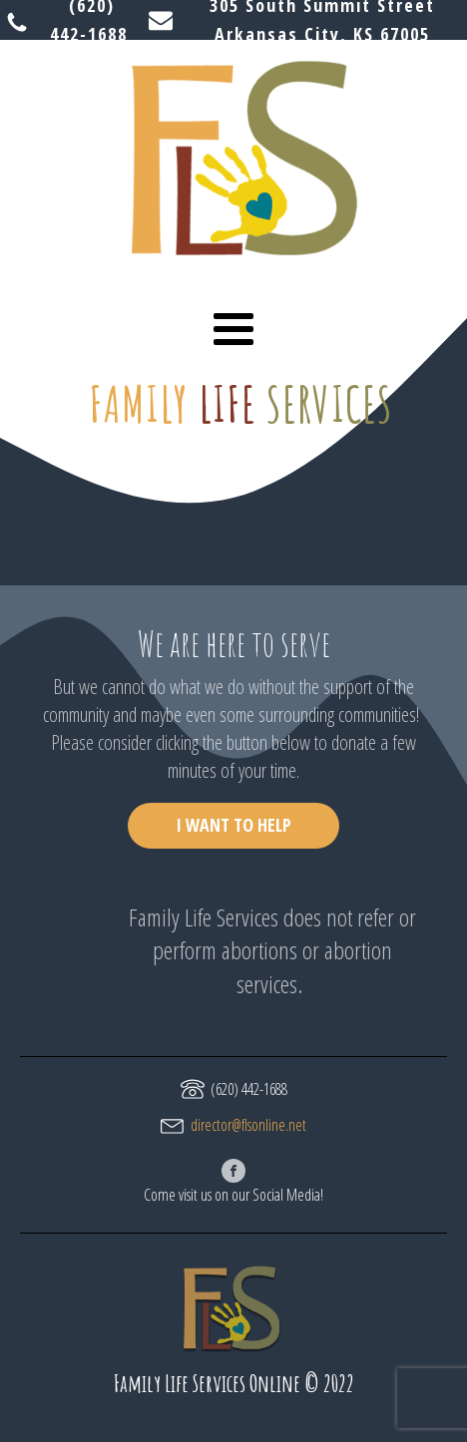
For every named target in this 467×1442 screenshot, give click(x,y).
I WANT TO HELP (233, 825)
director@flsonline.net (248, 1125)
